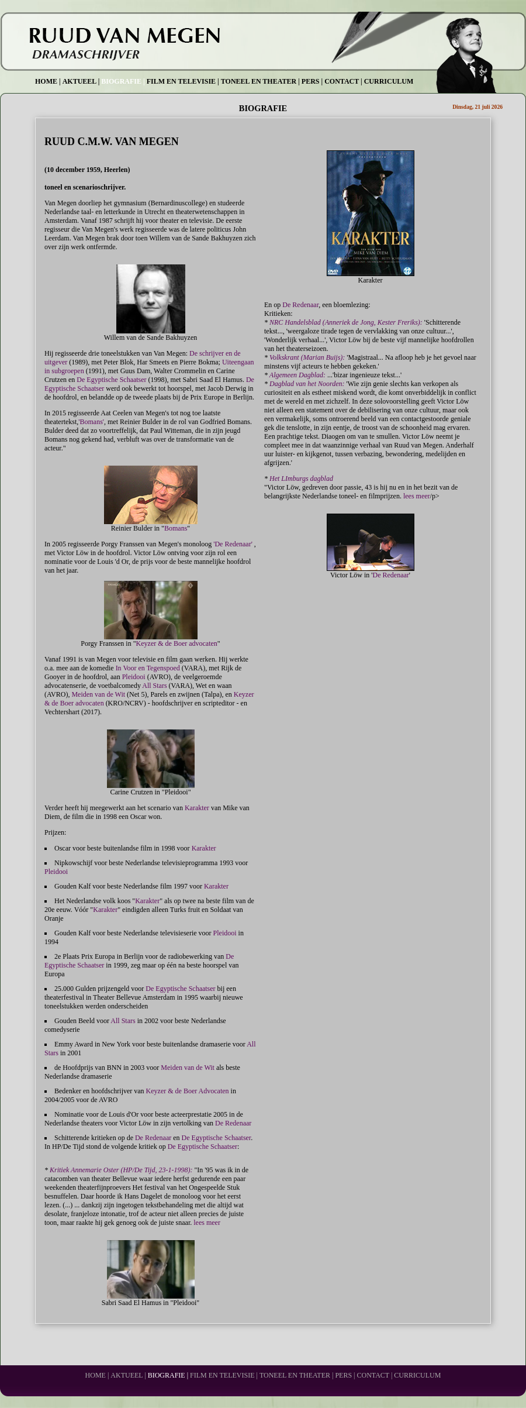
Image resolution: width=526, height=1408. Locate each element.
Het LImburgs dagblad (301, 478)
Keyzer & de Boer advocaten (176, 643)
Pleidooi (134, 677)
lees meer (206, 1222)
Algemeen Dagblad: (297, 375)
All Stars (154, 685)
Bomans (175, 528)
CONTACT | (343, 81)
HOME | (48, 81)
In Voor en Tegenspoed (148, 668)
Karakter (197, 808)
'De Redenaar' (233, 544)
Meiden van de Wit (98, 694)
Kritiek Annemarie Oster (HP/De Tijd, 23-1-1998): (121, 1170)
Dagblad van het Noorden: (307, 384)
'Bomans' (91, 422)
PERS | (312, 81)
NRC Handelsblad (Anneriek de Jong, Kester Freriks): (346, 322)
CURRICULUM (389, 81)
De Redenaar (233, 1123)
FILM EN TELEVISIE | (183, 81)
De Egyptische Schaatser (111, 380)
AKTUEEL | (81, 81)
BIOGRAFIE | (122, 81)
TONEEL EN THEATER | (260, 81)
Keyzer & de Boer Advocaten (187, 1091)
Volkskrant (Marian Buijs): (307, 357)
